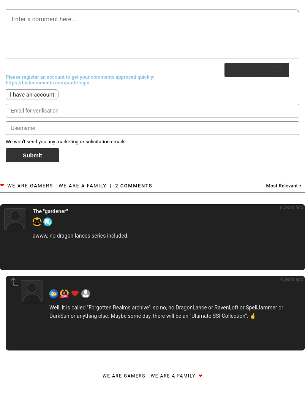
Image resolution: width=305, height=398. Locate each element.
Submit (32, 155)
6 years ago (291, 207)
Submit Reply (256, 70)
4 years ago (291, 279)
